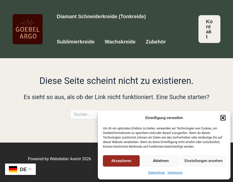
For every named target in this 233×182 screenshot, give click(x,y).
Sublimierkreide (76, 41)
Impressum (175, 172)
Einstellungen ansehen (204, 160)
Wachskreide (120, 41)
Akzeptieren (121, 160)
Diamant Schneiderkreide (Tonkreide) (101, 16)
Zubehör (156, 41)
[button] (222, 117)
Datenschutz (156, 172)
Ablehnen (161, 160)
